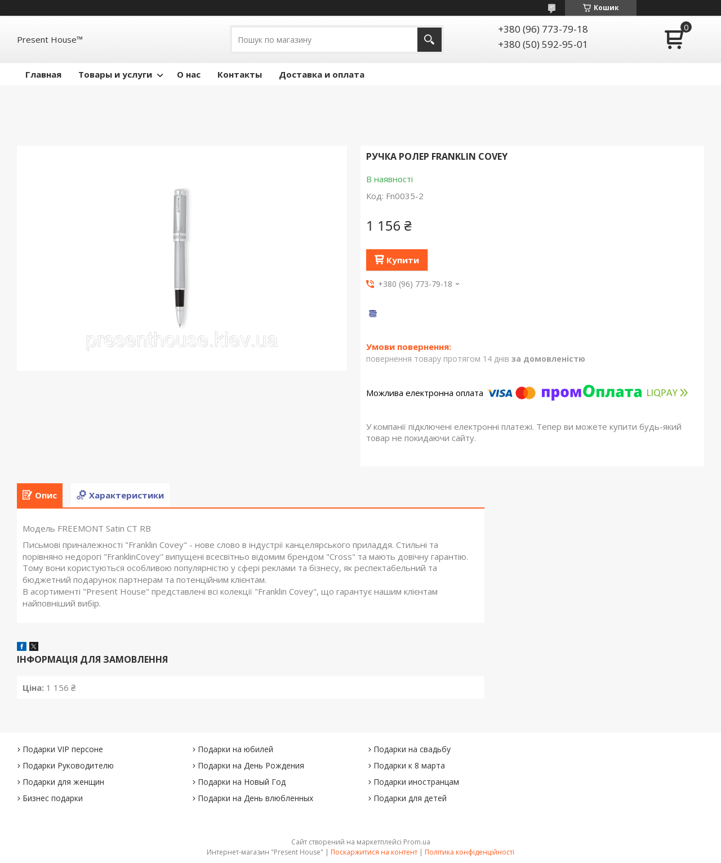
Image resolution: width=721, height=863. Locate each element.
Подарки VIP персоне (63, 749)
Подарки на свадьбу (412, 749)
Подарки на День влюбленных (255, 798)
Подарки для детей (410, 798)
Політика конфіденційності (469, 852)
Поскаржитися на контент (374, 852)
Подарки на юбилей (235, 749)
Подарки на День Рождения (251, 765)
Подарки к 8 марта (409, 765)
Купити (402, 260)
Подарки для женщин (63, 781)
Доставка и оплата (321, 74)
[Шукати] (429, 40)
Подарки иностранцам (416, 781)
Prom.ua (416, 842)
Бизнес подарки (53, 798)
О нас (189, 74)
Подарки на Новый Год (242, 781)
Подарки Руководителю (68, 765)
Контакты (239, 74)
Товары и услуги (115, 74)
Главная (43, 74)
